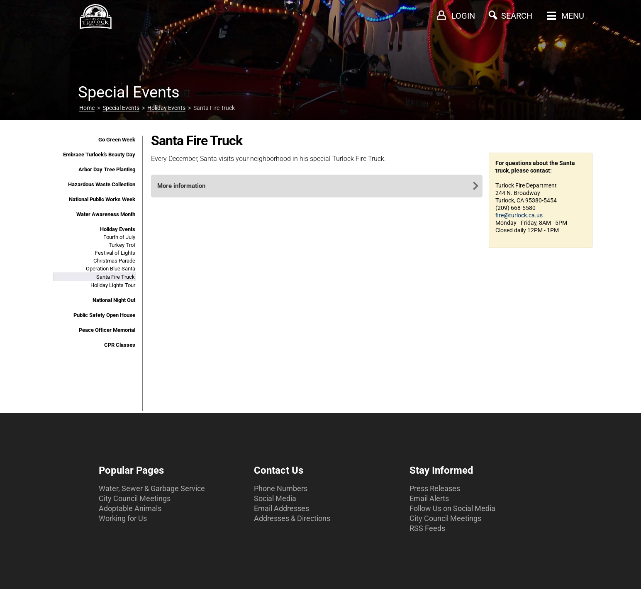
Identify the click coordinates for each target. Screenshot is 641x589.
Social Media (275, 498)
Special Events (120, 108)
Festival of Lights (115, 253)
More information (181, 186)
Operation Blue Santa (110, 268)
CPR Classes (119, 345)
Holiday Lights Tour (112, 285)
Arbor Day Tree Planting (106, 169)
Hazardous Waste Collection (101, 184)
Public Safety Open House (104, 315)
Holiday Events (166, 108)
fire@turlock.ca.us (519, 215)
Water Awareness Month (105, 214)
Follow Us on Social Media (452, 508)
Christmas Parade (114, 261)
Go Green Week (116, 139)
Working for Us (123, 518)
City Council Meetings (135, 498)
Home (87, 108)
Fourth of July (119, 237)
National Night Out (114, 300)
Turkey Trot (122, 245)
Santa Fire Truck (115, 277)
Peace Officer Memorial (107, 330)
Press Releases (434, 488)
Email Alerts (429, 498)
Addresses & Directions (292, 518)
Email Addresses (281, 508)
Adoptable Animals (130, 508)
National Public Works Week (102, 199)
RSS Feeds (427, 528)
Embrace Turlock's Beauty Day (99, 154)
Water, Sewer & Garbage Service (152, 488)
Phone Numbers (280, 488)
